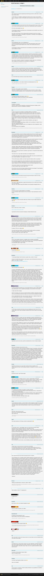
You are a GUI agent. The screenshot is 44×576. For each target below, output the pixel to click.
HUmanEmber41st (14, 513)
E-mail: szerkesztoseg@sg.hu (35, 574)
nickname (13, 558)
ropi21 (13, 419)
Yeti (12, 307)
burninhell (13, 501)
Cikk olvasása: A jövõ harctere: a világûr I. (27, 5)
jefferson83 (13, 550)
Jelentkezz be (3, 6)
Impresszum (26, 574)
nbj (12, 535)
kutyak (13, 401)
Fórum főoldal (2, 4)
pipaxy (13, 40)
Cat (12, 444)
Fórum (30, 574)
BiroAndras (13, 132)
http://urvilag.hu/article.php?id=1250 (17, 209)
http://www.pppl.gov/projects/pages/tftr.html (20, 261)
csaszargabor (14, 102)
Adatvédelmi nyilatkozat (21, 574)
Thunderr (13, 87)
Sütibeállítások (41, 574)
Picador (13, 364)
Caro (12, 237)
